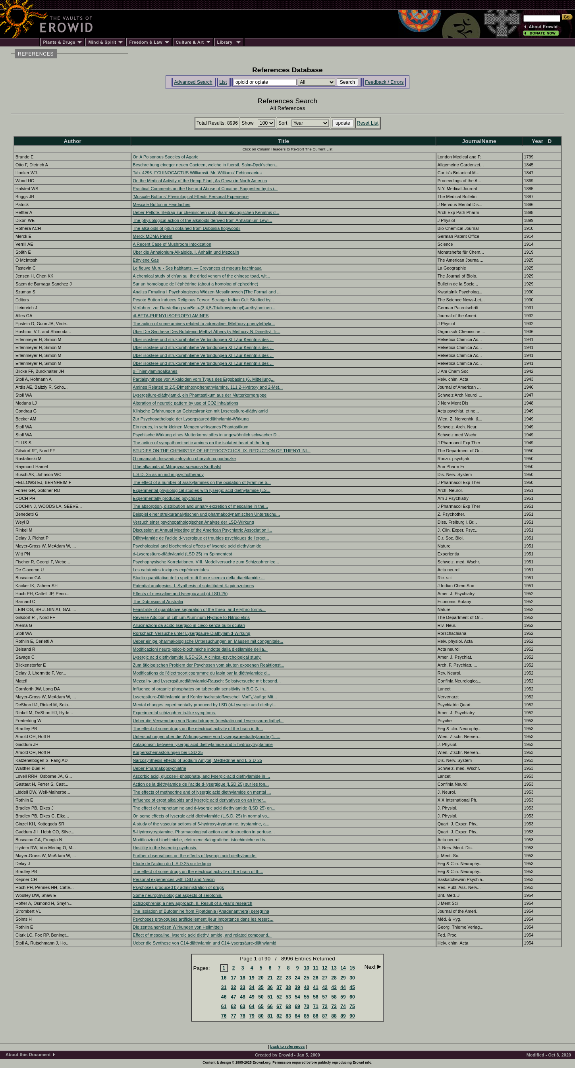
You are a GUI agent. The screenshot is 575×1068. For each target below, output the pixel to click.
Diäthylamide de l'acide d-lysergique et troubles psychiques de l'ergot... (201, 538)
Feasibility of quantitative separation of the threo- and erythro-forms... (199, 609)
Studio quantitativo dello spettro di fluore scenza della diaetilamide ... (198, 577)
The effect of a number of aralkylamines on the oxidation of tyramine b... (201, 482)
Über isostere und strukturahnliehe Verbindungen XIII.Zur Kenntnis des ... (203, 363)
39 (297, 987)
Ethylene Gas (145, 260)
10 (306, 968)
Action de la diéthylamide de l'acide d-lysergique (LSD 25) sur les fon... (201, 784)
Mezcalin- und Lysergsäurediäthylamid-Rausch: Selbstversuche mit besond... (207, 681)
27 (325, 978)
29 (343, 978)
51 (270, 997)
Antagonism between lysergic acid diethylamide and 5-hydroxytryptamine (202, 744)
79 (252, 1016)
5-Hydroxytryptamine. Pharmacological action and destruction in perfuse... (204, 831)
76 (224, 1016)
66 (270, 1006)
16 (224, 978)
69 (297, 1006)
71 (315, 1006)
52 (279, 997)
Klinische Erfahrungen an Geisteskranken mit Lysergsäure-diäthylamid (200, 411)
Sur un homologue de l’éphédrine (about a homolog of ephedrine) (195, 283)
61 (224, 1006)
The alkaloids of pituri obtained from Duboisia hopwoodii (186, 228)
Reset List (368, 123)
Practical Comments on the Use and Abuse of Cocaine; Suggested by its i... (205, 188)
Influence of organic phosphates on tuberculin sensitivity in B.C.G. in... (200, 688)
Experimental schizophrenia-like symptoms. (174, 712)
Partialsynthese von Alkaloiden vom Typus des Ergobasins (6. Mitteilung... (203, 379)
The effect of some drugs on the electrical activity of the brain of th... (198, 871)
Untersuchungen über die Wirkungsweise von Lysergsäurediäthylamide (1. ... (206, 736)
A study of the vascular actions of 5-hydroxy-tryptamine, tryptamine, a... (201, 823)
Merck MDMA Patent (152, 236)
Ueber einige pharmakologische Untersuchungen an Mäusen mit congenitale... (208, 641)
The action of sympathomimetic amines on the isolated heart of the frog (201, 442)
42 (325, 987)
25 (306, 978)
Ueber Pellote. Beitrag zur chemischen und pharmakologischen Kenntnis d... (206, 212)
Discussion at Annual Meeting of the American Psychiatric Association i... (202, 530)
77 (233, 1016)
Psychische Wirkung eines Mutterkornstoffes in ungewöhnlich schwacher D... (206, 434)
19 (252, 978)
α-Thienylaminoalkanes (155, 371)
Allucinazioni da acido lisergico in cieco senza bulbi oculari (189, 625)
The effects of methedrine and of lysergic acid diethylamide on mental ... (202, 792)
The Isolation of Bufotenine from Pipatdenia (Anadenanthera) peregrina (201, 911)
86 (315, 1016)
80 (261, 1016)
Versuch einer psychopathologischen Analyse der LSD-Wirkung (193, 522)
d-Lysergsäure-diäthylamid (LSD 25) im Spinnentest (182, 553)
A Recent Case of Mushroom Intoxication (172, 244)
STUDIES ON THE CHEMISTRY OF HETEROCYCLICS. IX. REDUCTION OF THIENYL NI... (222, 450)
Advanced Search (193, 82)
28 (334, 978)
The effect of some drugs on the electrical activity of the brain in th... (198, 728)
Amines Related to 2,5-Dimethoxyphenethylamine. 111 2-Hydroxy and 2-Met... (208, 387)
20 (261, 978)
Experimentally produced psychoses (167, 498)
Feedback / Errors (384, 82)
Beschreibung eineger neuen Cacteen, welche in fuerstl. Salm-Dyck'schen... (205, 164)
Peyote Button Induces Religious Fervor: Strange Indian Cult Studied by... (203, 299)
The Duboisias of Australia (158, 601)
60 (352, 997)
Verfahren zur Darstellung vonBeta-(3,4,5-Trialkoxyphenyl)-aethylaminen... (204, 307)
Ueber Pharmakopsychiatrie (159, 768)
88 (334, 1016)
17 (233, 978)
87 (325, 1016)
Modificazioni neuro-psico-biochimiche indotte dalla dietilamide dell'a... (200, 649)
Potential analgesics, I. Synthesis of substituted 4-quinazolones (193, 585)
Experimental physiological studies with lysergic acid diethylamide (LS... (201, 490)
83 (288, 1016)
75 (352, 1006)
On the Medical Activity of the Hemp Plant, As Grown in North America (200, 180)
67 (279, 1006)
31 (224, 987)
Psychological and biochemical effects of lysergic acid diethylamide (197, 546)
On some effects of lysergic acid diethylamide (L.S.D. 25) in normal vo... (201, 816)
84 (297, 1016)
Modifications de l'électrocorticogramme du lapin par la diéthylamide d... (201, 673)
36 (270, 987)
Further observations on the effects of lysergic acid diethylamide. (195, 855)
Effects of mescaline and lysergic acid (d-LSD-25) (180, 593)
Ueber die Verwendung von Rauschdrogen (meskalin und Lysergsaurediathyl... (208, 720)
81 (270, 1016)
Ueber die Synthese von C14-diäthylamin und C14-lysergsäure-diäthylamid (204, 943)
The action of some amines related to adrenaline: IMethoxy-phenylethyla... (204, 323)
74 (343, 1006)
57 (325, 997)
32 (233, 987)
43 (334, 987)
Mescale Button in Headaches (161, 204)
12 (325, 968)
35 (261, 987)
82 (279, 1016)
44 (343, 987)
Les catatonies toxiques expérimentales (170, 569)
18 (242, 978)
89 (343, 1016)
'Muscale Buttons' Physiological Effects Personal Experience (191, 196)
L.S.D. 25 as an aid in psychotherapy (168, 474)
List (223, 82)
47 (233, 997)
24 (297, 978)
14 (343, 968)
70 (306, 1006)
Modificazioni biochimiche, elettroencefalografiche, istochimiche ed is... (200, 839)
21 (270, 978)
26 (315, 978)
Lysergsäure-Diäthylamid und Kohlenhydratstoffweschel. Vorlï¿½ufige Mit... (205, 696)
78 (242, 1016)
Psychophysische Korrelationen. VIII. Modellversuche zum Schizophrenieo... (206, 561)
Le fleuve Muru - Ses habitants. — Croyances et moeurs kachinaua (197, 268)
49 (252, 997)
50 (261, 997)
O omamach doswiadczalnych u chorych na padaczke (184, 458)
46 (224, 997)
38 (288, 987)
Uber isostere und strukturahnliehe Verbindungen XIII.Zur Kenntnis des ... (203, 339)
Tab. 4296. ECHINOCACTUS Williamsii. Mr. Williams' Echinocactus (197, 172)
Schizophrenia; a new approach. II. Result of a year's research (192, 903)
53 (288, 997)
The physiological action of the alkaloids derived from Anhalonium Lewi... (202, 220)
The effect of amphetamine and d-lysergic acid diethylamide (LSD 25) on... (204, 808)
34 (252, 987)
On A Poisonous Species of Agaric (165, 156)
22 (279, 978)
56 (315, 997)
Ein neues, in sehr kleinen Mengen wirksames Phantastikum (190, 426)
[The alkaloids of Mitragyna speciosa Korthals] (177, 466)
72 (325, 1006)
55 (306, 997)
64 (252, 1006)
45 (352, 987)
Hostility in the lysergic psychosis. (165, 847)
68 (288, 1006)
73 (334, 1006)
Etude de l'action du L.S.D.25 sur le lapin (172, 863)
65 (261, 1006)
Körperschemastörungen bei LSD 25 (168, 752)
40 (306, 987)
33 (242, 987)
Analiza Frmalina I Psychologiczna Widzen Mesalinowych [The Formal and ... (206, 291)
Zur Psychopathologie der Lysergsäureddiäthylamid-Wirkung (191, 418)
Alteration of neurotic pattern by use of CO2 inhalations (185, 403)
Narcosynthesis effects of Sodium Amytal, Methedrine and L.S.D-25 (197, 760)
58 (334, 997)
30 (352, 978)
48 (242, 997)
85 (306, 1016)
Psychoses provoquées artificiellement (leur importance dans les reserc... (203, 919)
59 (343, 997)
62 (233, 1006)
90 (352, 1016)
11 (315, 968)
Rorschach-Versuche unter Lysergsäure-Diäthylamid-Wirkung (191, 633)
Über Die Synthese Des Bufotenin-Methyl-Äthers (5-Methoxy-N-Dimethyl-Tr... (206, 331)
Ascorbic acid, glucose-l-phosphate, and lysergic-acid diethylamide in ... (201, 776)
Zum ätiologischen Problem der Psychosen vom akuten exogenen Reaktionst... (208, 665)
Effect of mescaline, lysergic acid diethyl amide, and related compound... (202, 935)
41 (315, 987)
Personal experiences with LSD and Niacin (173, 879)
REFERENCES (36, 54)
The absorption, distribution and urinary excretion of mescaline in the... (200, 506)
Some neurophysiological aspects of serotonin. (177, 895)
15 (352, 968)
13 (334, 968)
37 (279, 987)
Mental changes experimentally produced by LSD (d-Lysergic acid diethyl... (204, 704)
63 (242, 1006)
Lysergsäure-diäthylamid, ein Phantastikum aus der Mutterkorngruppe (199, 395)
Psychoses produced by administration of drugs (178, 887)
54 (297, 997)
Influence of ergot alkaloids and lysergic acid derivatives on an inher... (199, 800)
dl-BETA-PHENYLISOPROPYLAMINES (170, 315)
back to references (287, 1046)
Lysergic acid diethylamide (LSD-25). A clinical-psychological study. (197, 657)
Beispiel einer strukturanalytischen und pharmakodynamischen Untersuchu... (206, 514)
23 (288, 978)
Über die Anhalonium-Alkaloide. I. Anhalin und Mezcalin (186, 252)
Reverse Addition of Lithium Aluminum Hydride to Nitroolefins (191, 617)
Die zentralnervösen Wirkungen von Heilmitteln (178, 927)
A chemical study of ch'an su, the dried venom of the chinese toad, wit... (201, 276)
